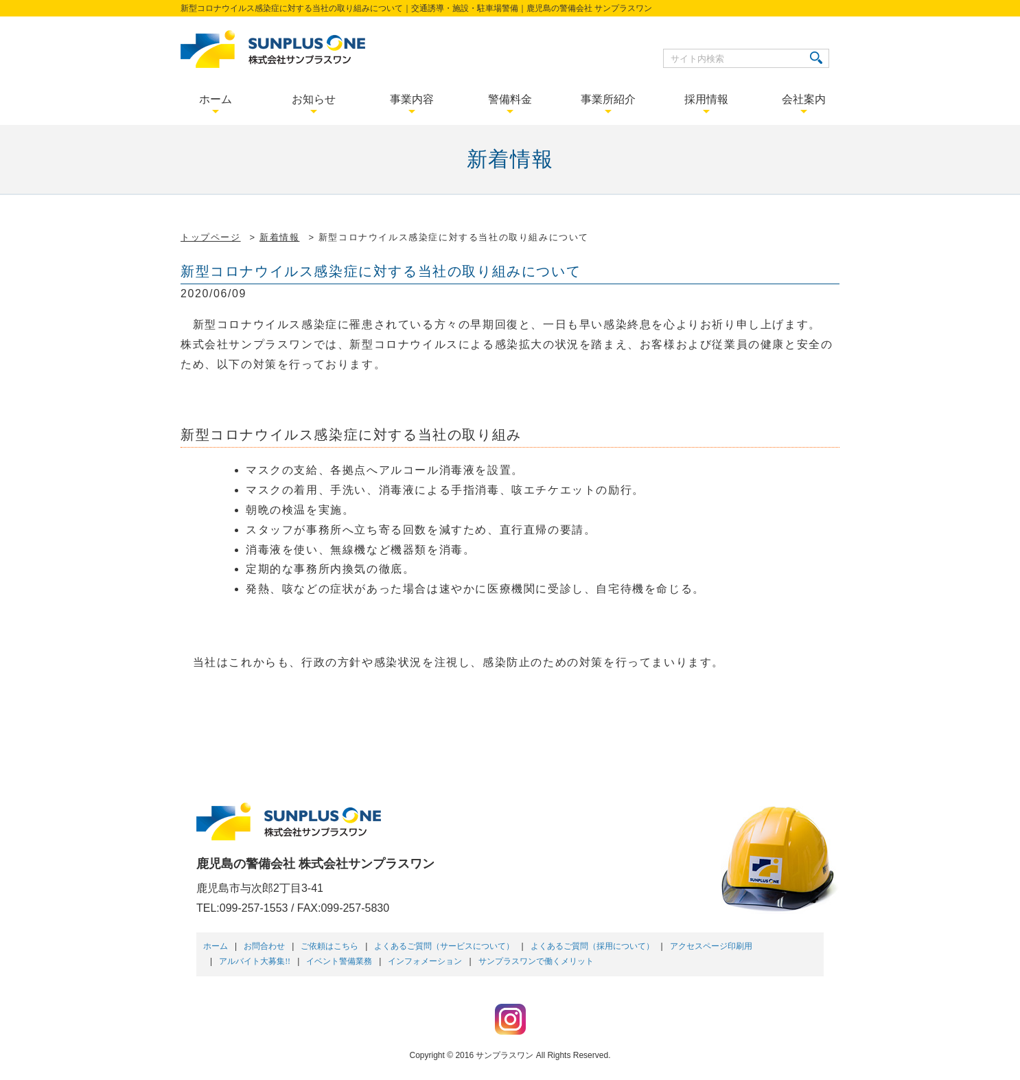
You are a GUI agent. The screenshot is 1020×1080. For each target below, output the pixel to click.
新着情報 (279, 237)
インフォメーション (425, 961)
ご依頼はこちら (329, 946)
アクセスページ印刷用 (711, 946)
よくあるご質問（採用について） (592, 946)
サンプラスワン (504, 1055)
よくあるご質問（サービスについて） (444, 946)
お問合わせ (264, 946)
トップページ (211, 237)
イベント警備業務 (339, 961)
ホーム (215, 946)
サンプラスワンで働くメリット (536, 961)
